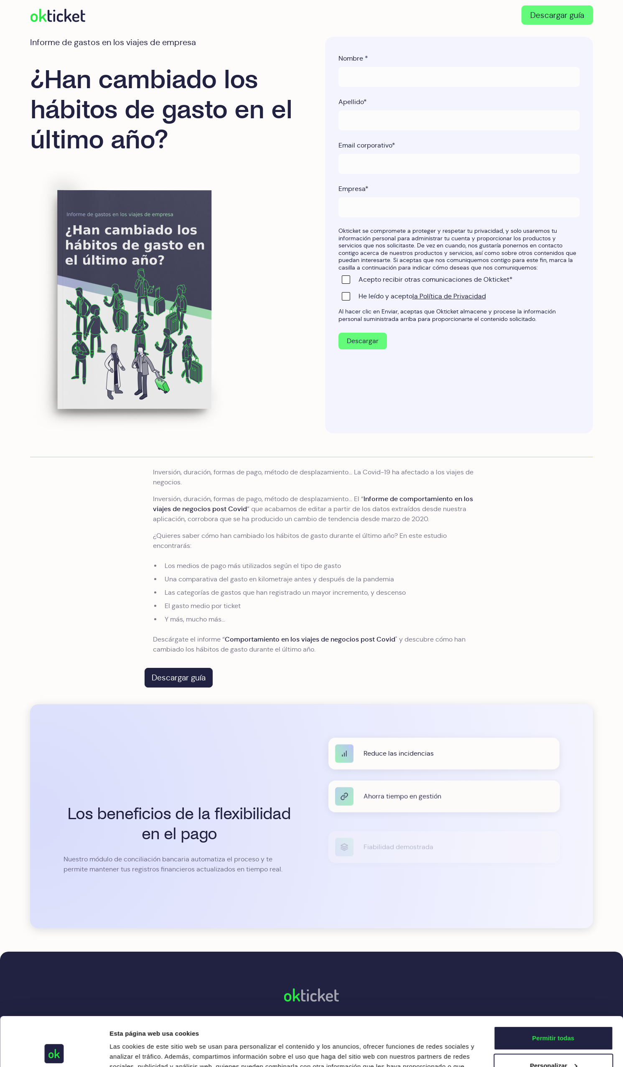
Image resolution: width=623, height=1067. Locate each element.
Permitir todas (553, 989)
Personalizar (553, 1016)
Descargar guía (557, 15)
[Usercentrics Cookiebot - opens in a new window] (54, 1050)
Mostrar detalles (133, 1050)
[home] (58, 15)
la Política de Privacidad (449, 296)
